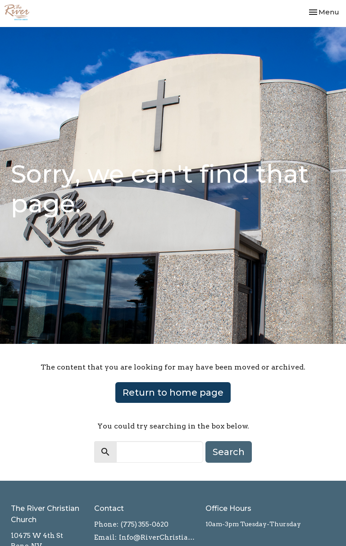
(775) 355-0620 (144, 524)
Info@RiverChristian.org (157, 537)
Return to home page (173, 392)
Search (229, 452)
